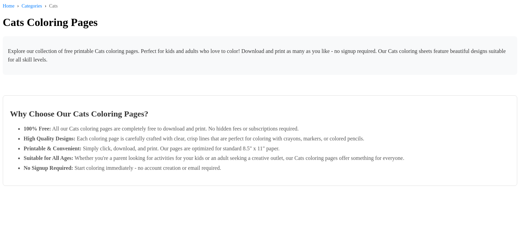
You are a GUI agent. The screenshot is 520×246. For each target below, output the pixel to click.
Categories (32, 6)
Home (8, 6)
